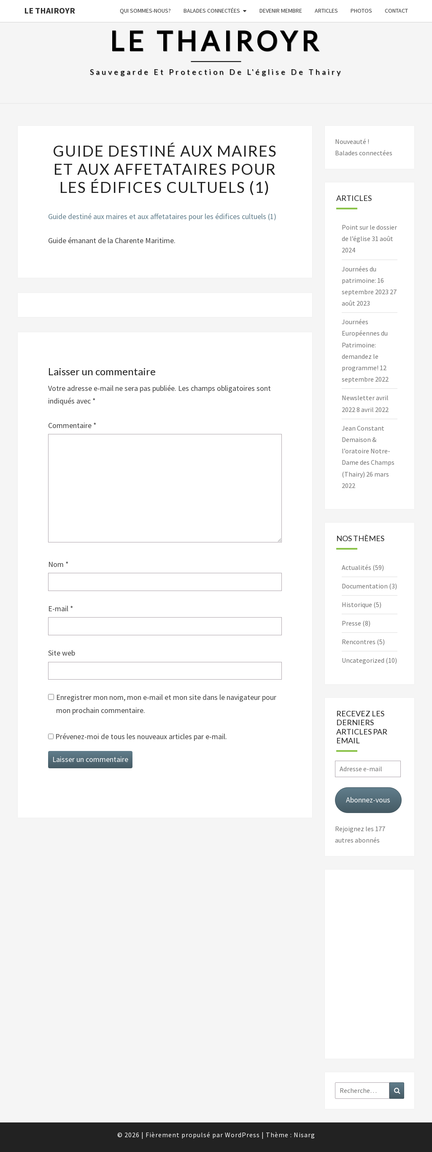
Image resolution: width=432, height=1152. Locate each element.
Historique (357, 604)
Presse (351, 623)
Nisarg (304, 1134)
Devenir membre (280, 10)
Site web (61, 653)
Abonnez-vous (368, 800)
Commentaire (72, 425)
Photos (361, 10)
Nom (58, 564)
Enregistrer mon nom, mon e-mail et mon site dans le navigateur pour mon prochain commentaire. (166, 703)
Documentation (365, 586)
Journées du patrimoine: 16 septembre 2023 (365, 280)
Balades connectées (212, 10)
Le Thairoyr (49, 10)
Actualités (356, 567)
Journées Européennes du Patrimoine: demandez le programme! (365, 344)
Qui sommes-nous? (145, 10)
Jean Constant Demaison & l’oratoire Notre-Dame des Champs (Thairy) (368, 451)
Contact (396, 10)
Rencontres (358, 641)
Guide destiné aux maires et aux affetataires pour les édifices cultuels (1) (162, 216)
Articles (326, 10)
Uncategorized (363, 660)
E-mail (60, 608)
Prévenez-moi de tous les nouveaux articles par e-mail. (141, 736)
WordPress (242, 1134)
